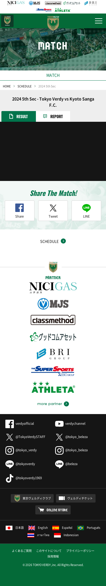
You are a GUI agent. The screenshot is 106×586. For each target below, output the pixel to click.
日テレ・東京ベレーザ (7, 21)
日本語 (15, 527)
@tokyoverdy (20, 463)
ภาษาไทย (38, 535)
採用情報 (53, 556)
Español (62, 527)
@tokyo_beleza (71, 436)
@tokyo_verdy (21, 450)
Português (89, 527)
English (38, 527)
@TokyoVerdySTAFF (25, 436)
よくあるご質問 (22, 551)
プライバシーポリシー (80, 551)
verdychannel (70, 423)
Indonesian (66, 535)
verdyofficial (19, 423)
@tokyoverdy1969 (23, 478)
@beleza (66, 463)
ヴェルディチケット (80, 498)
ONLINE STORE (57, 510)
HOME (7, 86)
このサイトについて (49, 551)
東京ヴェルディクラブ (37, 498)
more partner (49, 404)
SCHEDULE (25, 86)
